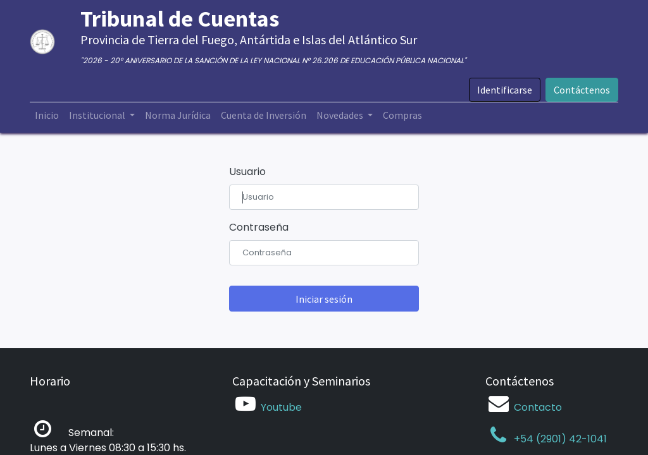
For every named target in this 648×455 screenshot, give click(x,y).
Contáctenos (582, 89)
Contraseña (259, 227)
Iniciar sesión (324, 299)
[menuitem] (47, 115)
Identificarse (504, 89)
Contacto (538, 407)
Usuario (247, 171)
